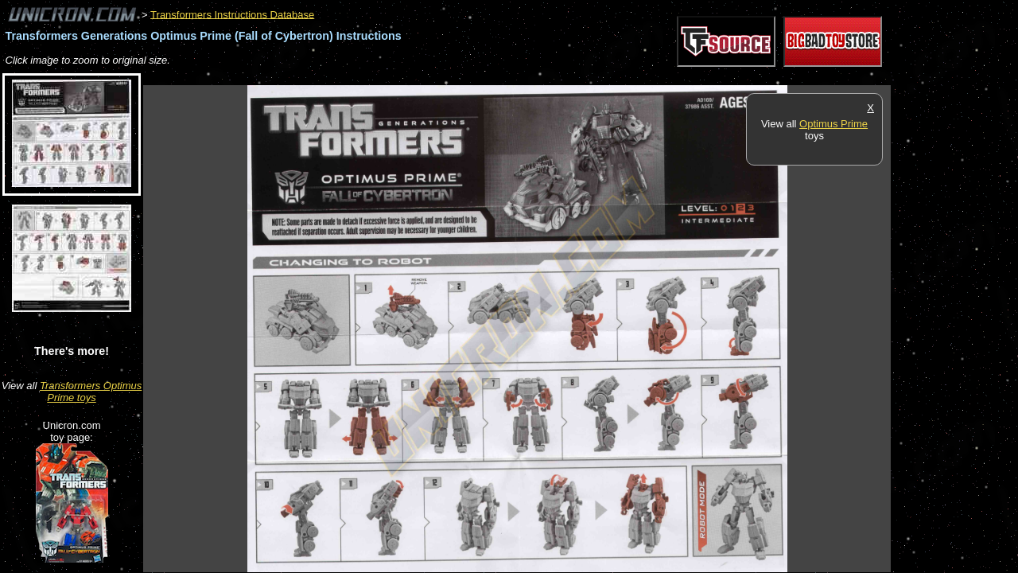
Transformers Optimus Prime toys (91, 391)
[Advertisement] (432, 77)
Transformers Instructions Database (232, 14)
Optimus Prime (833, 124)
